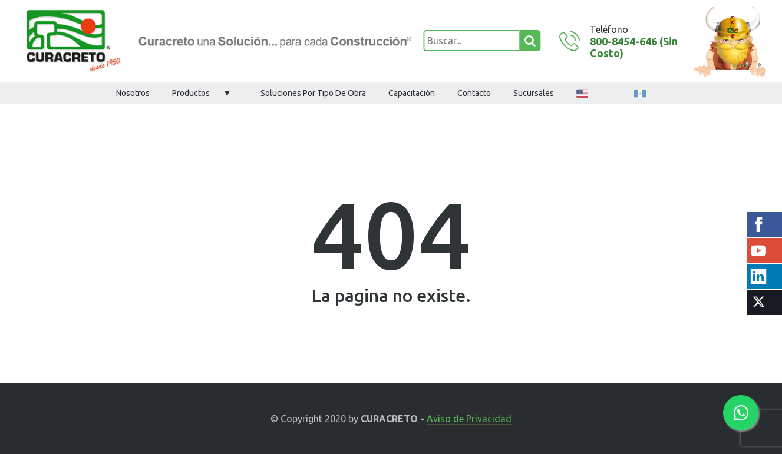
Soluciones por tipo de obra (313, 93)
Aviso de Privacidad (469, 419)
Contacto (474, 93)
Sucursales (533, 93)
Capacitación (411, 93)
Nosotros (133, 93)
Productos (191, 93)
